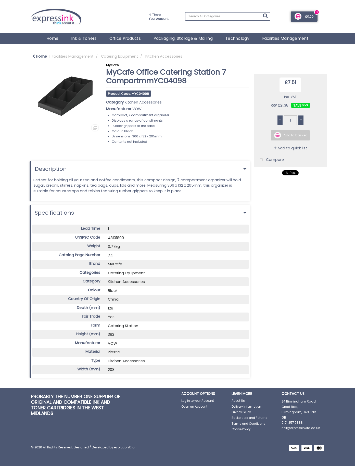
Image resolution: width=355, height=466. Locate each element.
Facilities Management (285, 38)
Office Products (125, 38)
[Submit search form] (265, 16)
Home (52, 38)
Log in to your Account (197, 401)
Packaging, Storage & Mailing (183, 38)
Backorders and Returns (249, 418)
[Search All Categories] (227, 16)
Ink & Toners (83, 38)
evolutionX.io (124, 447)
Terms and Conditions (248, 424)
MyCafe (112, 65)
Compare (271, 160)
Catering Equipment (119, 56)
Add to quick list (290, 148)
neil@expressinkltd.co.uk (301, 428)
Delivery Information (246, 407)
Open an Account (194, 407)
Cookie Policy (241, 429)
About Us (238, 401)
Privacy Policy (241, 412)
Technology (237, 38)
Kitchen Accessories (163, 56)
